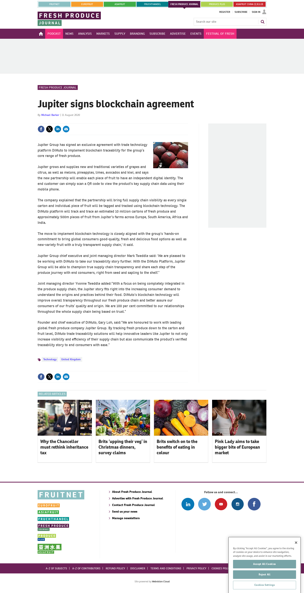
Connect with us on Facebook (254, 504)
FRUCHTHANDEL (152, 4)
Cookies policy (221, 568)
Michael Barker (50, 115)
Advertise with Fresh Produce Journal (137, 498)
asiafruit (120, 4)
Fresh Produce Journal (58, 87)
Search (262, 22)
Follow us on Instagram (237, 504)
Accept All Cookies (264, 570)
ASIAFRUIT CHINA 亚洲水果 (249, 4)
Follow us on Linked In (187, 504)
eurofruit (87, 4)
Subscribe (241, 12)
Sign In (256, 12)
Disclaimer (137, 568)
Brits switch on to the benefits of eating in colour (177, 447)
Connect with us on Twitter (204, 504)
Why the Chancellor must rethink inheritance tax (64, 447)
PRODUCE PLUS (217, 4)
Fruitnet (54, 4)
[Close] (296, 549)
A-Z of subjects (56, 568)
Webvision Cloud (161, 581)
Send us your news (124, 511)
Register (224, 12)
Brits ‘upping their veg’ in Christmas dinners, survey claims (122, 447)
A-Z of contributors (86, 568)
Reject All (264, 581)
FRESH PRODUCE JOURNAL (184, 4)
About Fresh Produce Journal (132, 492)
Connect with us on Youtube (221, 504)
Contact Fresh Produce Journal (133, 505)
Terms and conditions (165, 568)
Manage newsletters (126, 518)
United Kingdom (71, 359)
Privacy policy (196, 568)
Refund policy (115, 568)
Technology (50, 359)
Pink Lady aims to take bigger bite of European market (237, 447)
